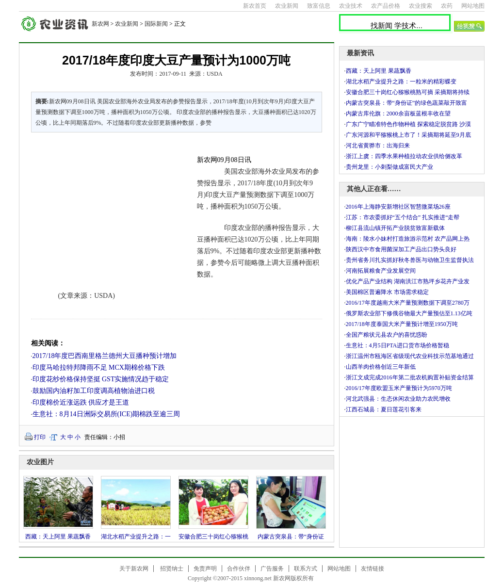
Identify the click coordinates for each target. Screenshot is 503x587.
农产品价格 (385, 5)
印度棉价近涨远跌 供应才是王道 (81, 402)
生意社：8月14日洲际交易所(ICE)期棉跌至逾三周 (106, 414)
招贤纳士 (171, 568)
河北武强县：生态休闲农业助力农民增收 (398, 398)
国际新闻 (156, 23)
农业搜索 (420, 5)
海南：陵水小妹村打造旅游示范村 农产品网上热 (408, 238)
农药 (447, 5)
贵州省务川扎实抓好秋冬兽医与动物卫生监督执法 (410, 260)
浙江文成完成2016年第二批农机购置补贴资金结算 (410, 377)
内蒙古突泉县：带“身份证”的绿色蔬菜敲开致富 (407, 102)
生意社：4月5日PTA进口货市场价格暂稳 (398, 345)
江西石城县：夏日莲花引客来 (384, 409)
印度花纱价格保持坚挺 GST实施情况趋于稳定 (100, 379)
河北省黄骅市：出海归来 (378, 145)
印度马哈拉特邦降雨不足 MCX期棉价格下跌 (98, 367)
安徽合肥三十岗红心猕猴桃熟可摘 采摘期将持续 (408, 92)
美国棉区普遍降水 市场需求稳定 (387, 292)
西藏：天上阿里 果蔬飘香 (58, 536)
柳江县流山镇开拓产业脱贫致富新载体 (395, 228)
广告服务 (272, 568)
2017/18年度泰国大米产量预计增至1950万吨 (402, 324)
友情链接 (372, 568)
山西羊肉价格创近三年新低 (381, 366)
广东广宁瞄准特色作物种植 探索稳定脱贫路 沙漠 (408, 124)
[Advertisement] (108, 206)
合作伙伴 (238, 568)
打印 (40, 437)
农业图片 (40, 462)
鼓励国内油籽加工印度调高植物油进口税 (93, 390)
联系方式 (305, 568)
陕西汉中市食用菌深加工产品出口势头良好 (401, 249)
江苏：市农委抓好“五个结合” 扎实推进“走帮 (403, 217)
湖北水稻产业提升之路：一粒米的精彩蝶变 (401, 81)
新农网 (100, 23)
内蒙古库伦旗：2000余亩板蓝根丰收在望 (398, 113)
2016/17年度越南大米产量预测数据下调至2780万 (408, 302)
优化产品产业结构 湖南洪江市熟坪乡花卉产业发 (408, 281)
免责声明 (205, 568)
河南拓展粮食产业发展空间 (381, 270)
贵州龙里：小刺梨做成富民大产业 (389, 166)
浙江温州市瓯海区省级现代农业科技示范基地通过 (410, 356)
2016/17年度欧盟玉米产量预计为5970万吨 (399, 388)
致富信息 (318, 5)
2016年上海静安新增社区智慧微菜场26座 (398, 206)
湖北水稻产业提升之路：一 (136, 536)
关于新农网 (133, 568)
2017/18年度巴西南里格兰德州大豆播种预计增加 (104, 355)
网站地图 (473, 5)
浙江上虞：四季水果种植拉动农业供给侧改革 (404, 156)
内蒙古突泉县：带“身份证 (291, 536)
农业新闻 (286, 5)
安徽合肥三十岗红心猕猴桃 (213, 536)
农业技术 (350, 5)
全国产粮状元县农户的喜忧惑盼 (386, 334)
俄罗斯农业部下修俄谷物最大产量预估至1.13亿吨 (409, 313)
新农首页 (254, 5)
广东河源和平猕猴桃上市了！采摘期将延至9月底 (408, 134)
